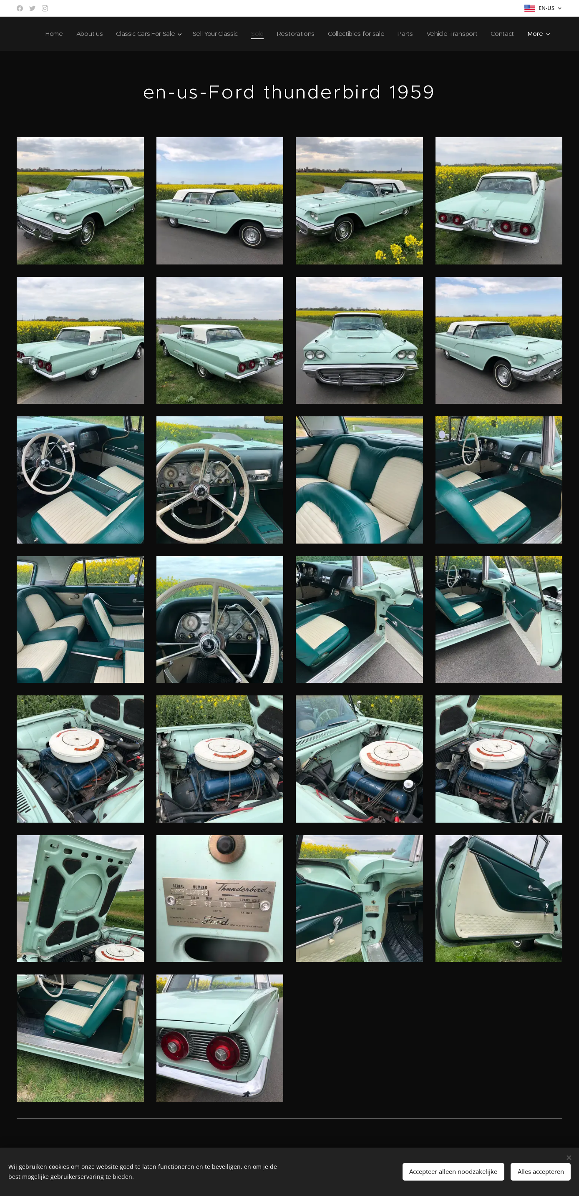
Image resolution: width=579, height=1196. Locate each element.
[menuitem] (78, 33)
